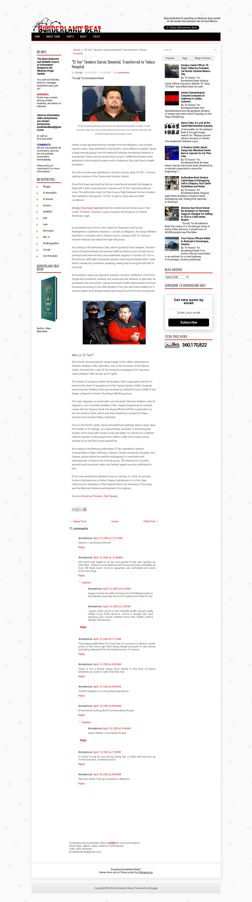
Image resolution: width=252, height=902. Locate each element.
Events (70, 36)
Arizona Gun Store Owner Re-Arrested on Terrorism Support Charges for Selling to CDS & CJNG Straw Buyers (196, 213)
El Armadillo (50, 192)
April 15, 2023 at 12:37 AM (107, 538)
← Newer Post (78, 521)
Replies (86, 582)
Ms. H (46, 236)
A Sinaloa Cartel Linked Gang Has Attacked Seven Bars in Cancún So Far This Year (196, 152)
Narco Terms (53, 36)
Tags (184, 58)
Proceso (97, 496)
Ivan (45, 224)
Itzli (45, 218)
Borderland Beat (124, 888)
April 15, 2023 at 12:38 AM (107, 557)
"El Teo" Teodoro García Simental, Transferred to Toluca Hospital (113, 64)
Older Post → (150, 521)
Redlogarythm (51, 243)
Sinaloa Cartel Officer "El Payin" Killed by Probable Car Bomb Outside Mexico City (195, 70)
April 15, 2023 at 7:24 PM (107, 752)
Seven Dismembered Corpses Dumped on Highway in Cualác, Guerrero (193, 97)
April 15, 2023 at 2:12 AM (107, 639)
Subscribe (188, 322)
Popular (170, 58)
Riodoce (87, 496)
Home (37, 36)
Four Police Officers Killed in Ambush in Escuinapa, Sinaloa (195, 241)
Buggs (47, 186)
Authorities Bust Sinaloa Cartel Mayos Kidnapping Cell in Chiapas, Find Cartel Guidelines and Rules (196, 182)
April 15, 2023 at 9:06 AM (117, 728)
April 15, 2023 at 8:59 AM (107, 705)
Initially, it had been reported (88, 207)
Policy (96, 36)
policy (46, 165)
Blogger (153, 888)
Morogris (48, 230)
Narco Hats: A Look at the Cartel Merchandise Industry (196, 124)
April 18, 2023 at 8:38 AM (107, 774)
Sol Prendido (50, 255)
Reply (81, 547)
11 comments (121, 72)
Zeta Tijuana (110, 496)
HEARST (48, 211)
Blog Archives (203, 58)
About (83, 36)
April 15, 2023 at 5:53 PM (116, 606)
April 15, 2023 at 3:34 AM (117, 588)
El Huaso (48, 199)
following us (145, 872)
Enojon (47, 205)
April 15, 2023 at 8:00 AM (107, 664)
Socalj (46, 249)
